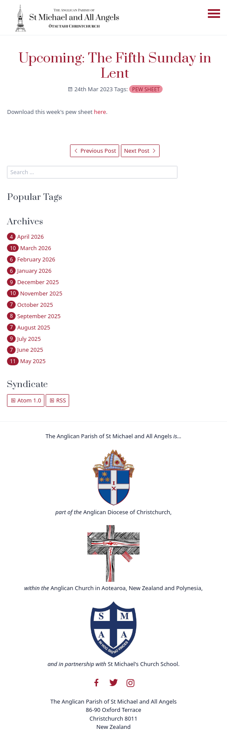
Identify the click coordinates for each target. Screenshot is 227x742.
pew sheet (146, 89)
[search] (92, 172)
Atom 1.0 (25, 400)
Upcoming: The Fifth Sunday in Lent (115, 66)
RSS (57, 400)
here (100, 112)
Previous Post (94, 151)
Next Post (140, 151)
